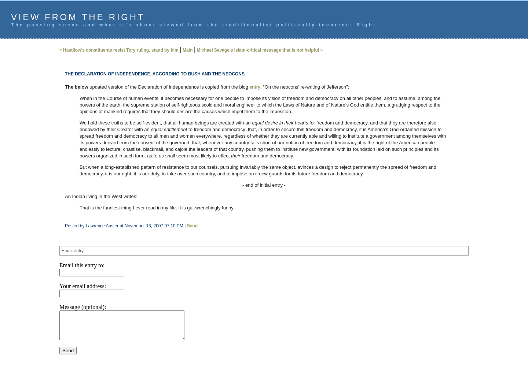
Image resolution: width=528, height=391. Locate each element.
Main (187, 50)
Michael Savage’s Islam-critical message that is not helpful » (260, 50)
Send (192, 225)
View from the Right (78, 17)
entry (255, 87)
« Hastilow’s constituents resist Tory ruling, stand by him (119, 50)
